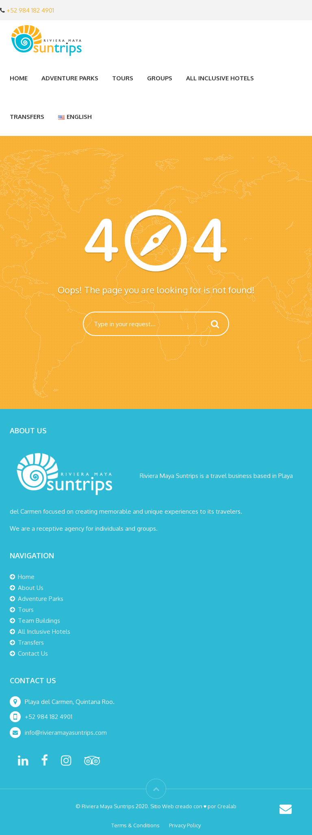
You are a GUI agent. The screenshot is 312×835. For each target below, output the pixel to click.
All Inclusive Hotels (220, 78)
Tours (122, 78)
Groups (159, 78)
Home (19, 78)
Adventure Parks (69, 78)
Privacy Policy (185, 825)
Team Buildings (39, 620)
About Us (30, 588)
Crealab (226, 806)
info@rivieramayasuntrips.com (66, 732)
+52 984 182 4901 (30, 10)
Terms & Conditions (135, 825)
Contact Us (33, 653)
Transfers (27, 117)
